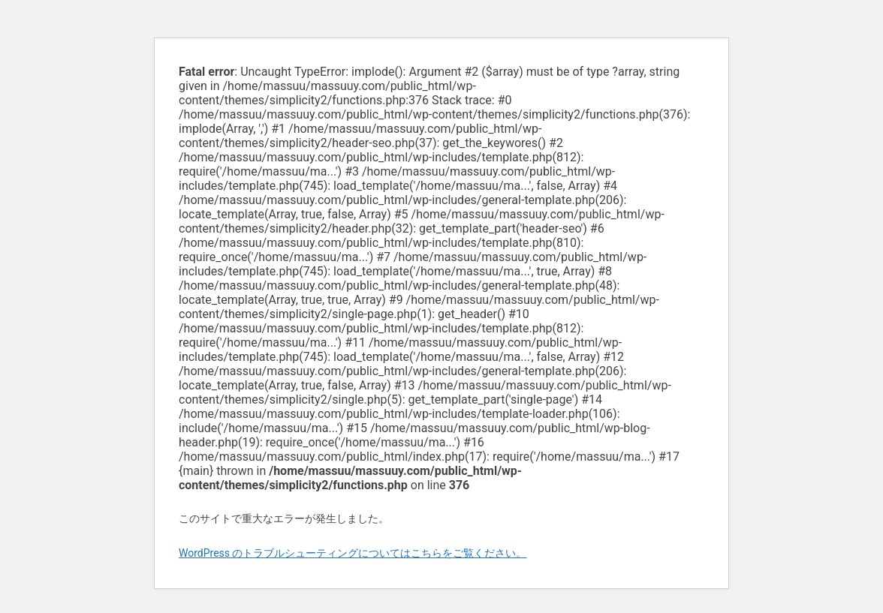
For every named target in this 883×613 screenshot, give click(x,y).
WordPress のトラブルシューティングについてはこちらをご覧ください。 (353, 553)
